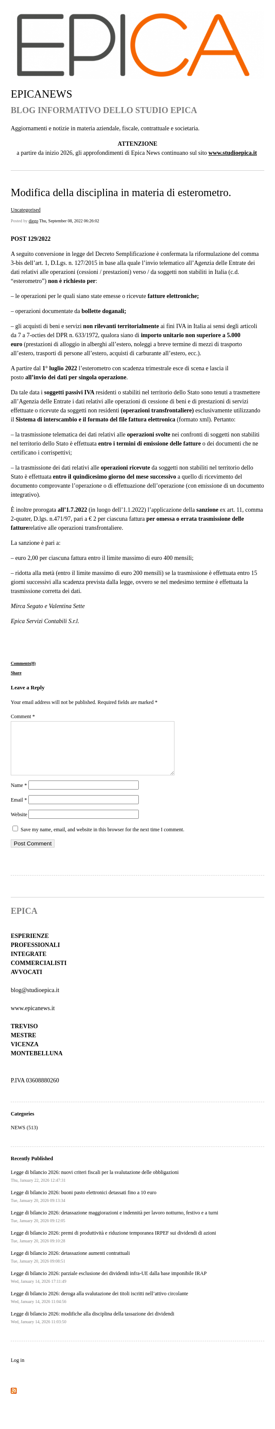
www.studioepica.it (232, 153)
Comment (23, 716)
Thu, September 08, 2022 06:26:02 (69, 220)
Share (16, 672)
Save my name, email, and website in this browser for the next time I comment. (102, 840)
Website (19, 825)
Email (19, 810)
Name (19, 796)
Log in (17, 1371)
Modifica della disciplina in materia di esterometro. (121, 192)
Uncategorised (25, 210)
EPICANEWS (41, 94)
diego (33, 220)
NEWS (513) (24, 1138)
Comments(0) (23, 663)
